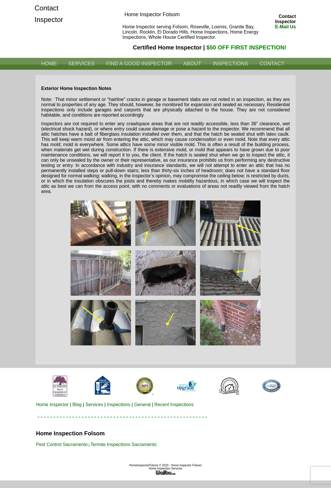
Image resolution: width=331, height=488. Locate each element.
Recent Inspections (174, 404)
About (192, 64)
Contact (272, 64)
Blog (77, 404)
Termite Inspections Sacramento (123, 444)
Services (82, 64)
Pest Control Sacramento (62, 444)
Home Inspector (52, 404)
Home (49, 64)
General (142, 404)
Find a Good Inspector (139, 64)
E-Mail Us (285, 26)
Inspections (230, 64)
